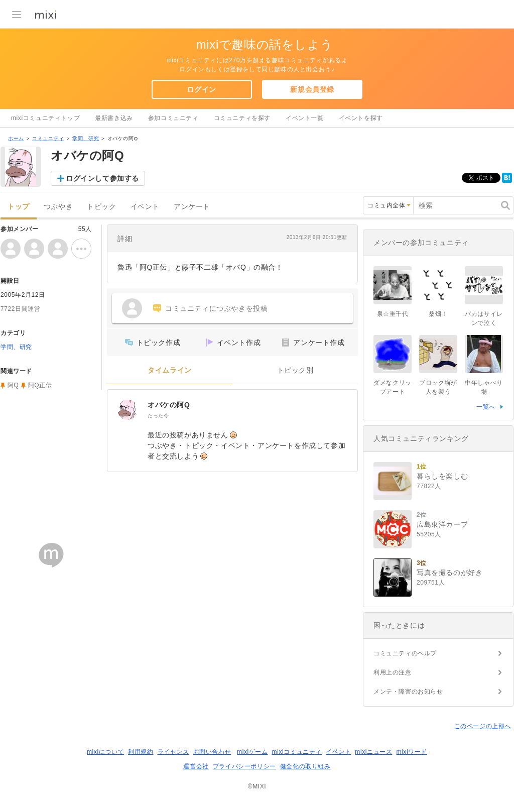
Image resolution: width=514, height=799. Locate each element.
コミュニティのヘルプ (405, 653)
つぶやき (58, 206)
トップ (19, 206)
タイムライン (170, 370)
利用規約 (140, 751)
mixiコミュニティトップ (45, 118)
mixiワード (411, 751)
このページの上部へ (482, 726)
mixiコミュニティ (297, 751)
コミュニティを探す (242, 118)
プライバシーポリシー (244, 766)
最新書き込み (114, 118)
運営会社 (195, 766)
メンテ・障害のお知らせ (408, 691)
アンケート (192, 206)
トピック (101, 206)
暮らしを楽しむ (442, 476)
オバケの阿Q (169, 405)
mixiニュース (373, 751)
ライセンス (173, 751)
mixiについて (105, 751)
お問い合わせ (212, 751)
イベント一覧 (305, 118)
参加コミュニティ (173, 118)
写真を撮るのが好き (449, 572)
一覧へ (485, 406)
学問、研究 (85, 138)
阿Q (13, 385)
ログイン (201, 89)
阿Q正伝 (40, 385)
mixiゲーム (252, 751)
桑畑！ (438, 313)
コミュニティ (48, 138)
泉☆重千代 (393, 313)
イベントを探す (361, 118)
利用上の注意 (392, 672)
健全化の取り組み (305, 766)
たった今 (158, 415)
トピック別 (295, 370)
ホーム (16, 138)
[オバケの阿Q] (127, 410)
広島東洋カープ (442, 524)
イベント (145, 206)
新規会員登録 (312, 89)
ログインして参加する (102, 178)
